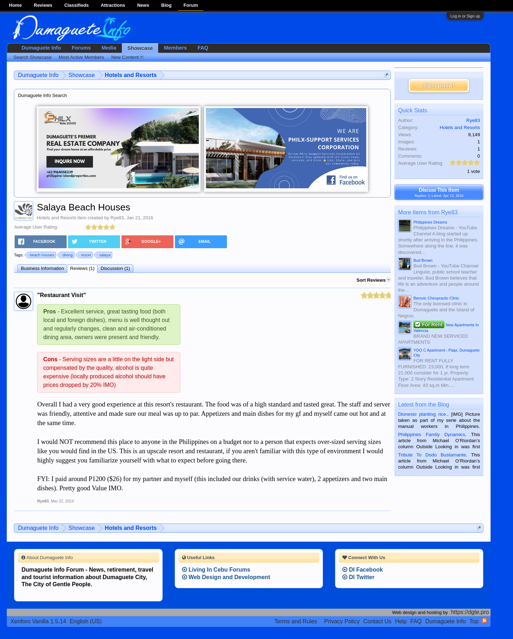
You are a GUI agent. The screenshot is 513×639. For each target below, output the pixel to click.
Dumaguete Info (41, 48)
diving (66, 255)
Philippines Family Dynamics (431, 434)
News (143, 5)
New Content (127, 57)
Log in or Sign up (465, 16)
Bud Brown (422, 260)
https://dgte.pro (470, 612)
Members (175, 48)
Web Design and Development (226, 577)
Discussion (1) (115, 268)
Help (401, 621)
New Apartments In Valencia (446, 327)
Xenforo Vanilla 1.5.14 (38, 621)
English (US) (86, 621)
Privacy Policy (342, 621)
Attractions (113, 5)
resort (85, 255)
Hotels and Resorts (56, 217)
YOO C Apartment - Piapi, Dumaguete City (446, 352)
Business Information (42, 268)
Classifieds (76, 5)
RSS (484, 620)
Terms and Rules (295, 621)
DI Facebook (362, 570)
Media (109, 48)
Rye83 (117, 217)
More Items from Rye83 (427, 212)
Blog (166, 5)
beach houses (41, 255)
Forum (190, 5)
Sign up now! (439, 85)
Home (15, 5)
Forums (81, 48)
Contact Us (377, 621)
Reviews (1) (82, 268)
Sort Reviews (374, 280)
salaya (103, 255)
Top (474, 621)
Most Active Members (81, 57)
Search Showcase (32, 57)
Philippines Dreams (430, 222)
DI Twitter (358, 577)
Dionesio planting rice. (422, 414)
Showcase (140, 48)
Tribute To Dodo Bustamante (432, 454)
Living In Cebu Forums (216, 570)
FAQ (202, 48)
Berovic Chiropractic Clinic (436, 298)
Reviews (43, 5)
